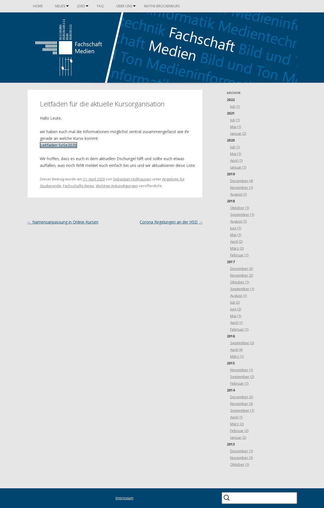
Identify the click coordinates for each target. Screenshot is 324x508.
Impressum (124, 498)
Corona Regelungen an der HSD (171, 222)
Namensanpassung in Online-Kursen (62, 222)
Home (38, 6)
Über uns (124, 6)
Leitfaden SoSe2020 (58, 145)
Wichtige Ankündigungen (117, 185)
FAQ (100, 6)
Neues (60, 6)
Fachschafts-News (78, 185)
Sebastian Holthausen (132, 179)
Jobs (81, 6)
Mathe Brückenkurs (162, 6)
